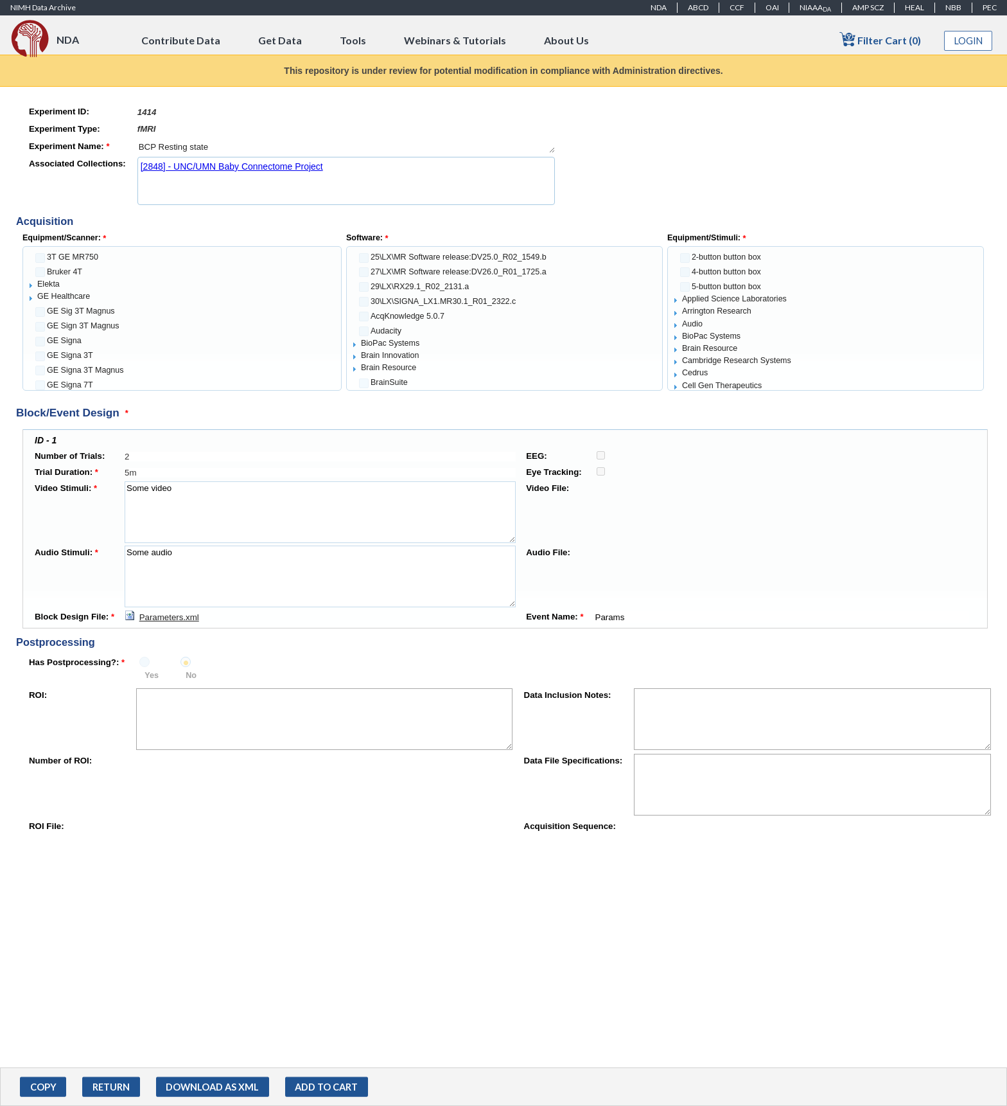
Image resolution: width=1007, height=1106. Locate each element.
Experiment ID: (59, 111)
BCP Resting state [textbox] (346, 147)
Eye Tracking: (553, 472)
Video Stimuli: (66, 488)
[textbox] (346, 112)
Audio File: (548, 552)
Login (968, 40)
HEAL (914, 7)
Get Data (280, 40)
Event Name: (554, 616)
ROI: (38, 695)
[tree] (182, 318)
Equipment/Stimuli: (706, 237)
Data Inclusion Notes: (567, 695)
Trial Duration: (66, 472)
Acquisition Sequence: (570, 826)
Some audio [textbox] (320, 576)
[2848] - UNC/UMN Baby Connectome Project (232, 166)
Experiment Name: (69, 146)
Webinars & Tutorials (455, 40)
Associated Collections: (77, 163)
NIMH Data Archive (43, 7)
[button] (43, 1087)
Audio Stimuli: (66, 552)
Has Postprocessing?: (77, 662)
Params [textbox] (781, 617)
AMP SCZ (868, 7)
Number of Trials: (70, 456)
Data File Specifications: (573, 760)
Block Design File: (74, 616)
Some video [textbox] (320, 512)
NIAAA (815, 8)
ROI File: (46, 826)
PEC (990, 7)
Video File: (547, 488)
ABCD (698, 7)
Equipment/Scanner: (64, 237)
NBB (953, 7)
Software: (367, 237)
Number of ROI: (60, 760)
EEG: (536, 456)
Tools (353, 40)
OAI (772, 7)
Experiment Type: (64, 129)
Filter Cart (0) (880, 39)
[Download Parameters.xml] (162, 617)
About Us (566, 40)
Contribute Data (180, 40)
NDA (659, 7)
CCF (737, 7)
